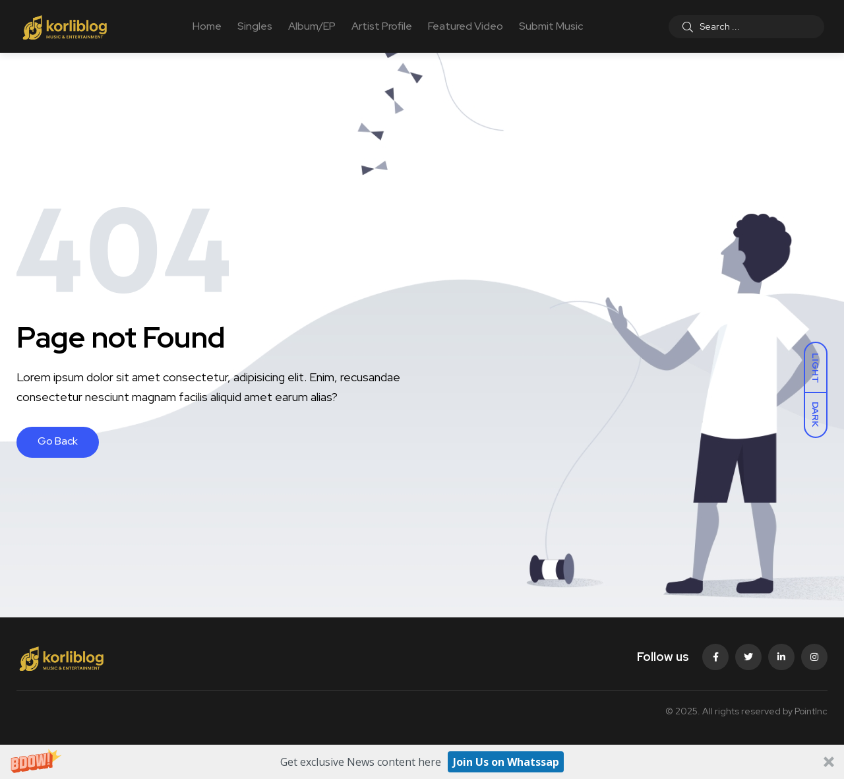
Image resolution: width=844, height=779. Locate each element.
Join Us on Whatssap (506, 762)
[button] (422, 762)
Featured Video (465, 26)
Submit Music (551, 26)
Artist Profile (381, 26)
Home (207, 26)
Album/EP (312, 26)
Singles (254, 26)
